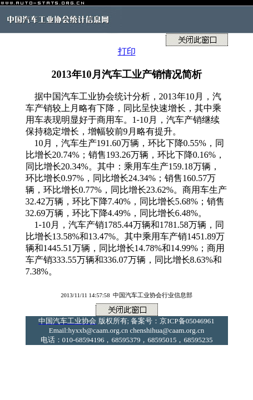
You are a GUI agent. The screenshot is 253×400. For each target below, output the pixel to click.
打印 (127, 51)
